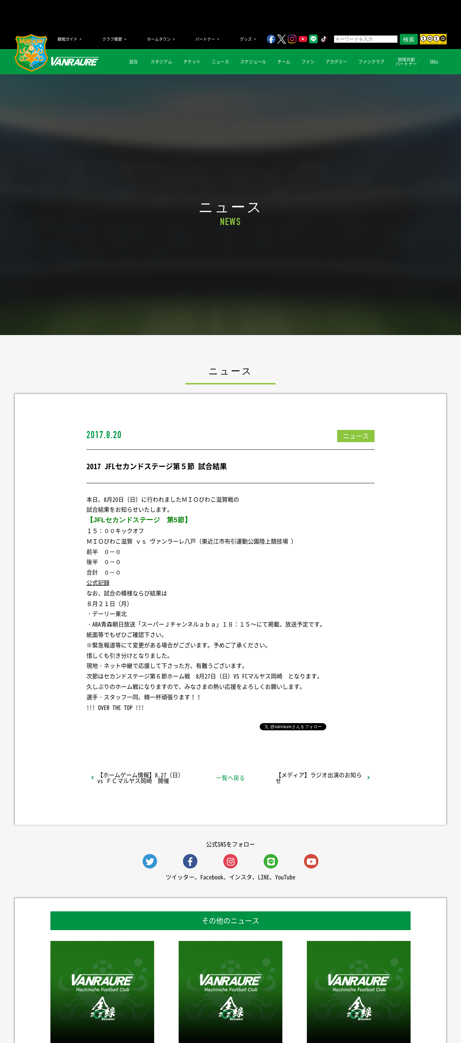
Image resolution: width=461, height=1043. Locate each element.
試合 (133, 61)
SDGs (434, 61)
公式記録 (97, 582)
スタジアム (161, 61)
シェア (143, 726)
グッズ (246, 39)
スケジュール (253, 61)
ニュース (220, 61)
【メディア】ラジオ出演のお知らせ (319, 777)
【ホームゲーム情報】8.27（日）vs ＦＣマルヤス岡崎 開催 (140, 777)
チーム (283, 61)
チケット (192, 61)
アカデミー (336, 61)
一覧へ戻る (230, 777)
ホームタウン (159, 39)
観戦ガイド (67, 39)
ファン (307, 61)
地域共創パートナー (406, 61)
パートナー (205, 39)
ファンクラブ (371, 61)
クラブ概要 (112, 39)
